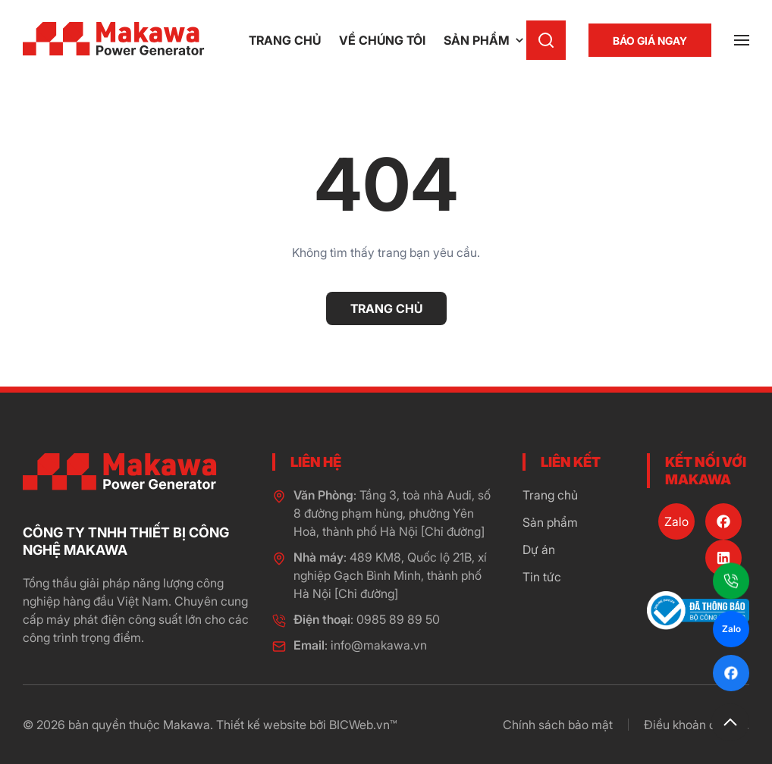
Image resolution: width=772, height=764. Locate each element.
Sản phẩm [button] (483, 40)
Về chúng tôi (382, 40)
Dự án (539, 549)
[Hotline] (731, 577)
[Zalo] (676, 521)
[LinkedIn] (723, 558)
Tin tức (542, 576)
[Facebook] (723, 521)
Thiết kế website (261, 724)
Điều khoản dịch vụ (696, 724)
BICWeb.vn (359, 724)
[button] (546, 40)
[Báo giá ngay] (649, 40)
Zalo (731, 628)
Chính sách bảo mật (558, 724)
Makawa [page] (186, 724)
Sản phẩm (550, 522)
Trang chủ (285, 40)
